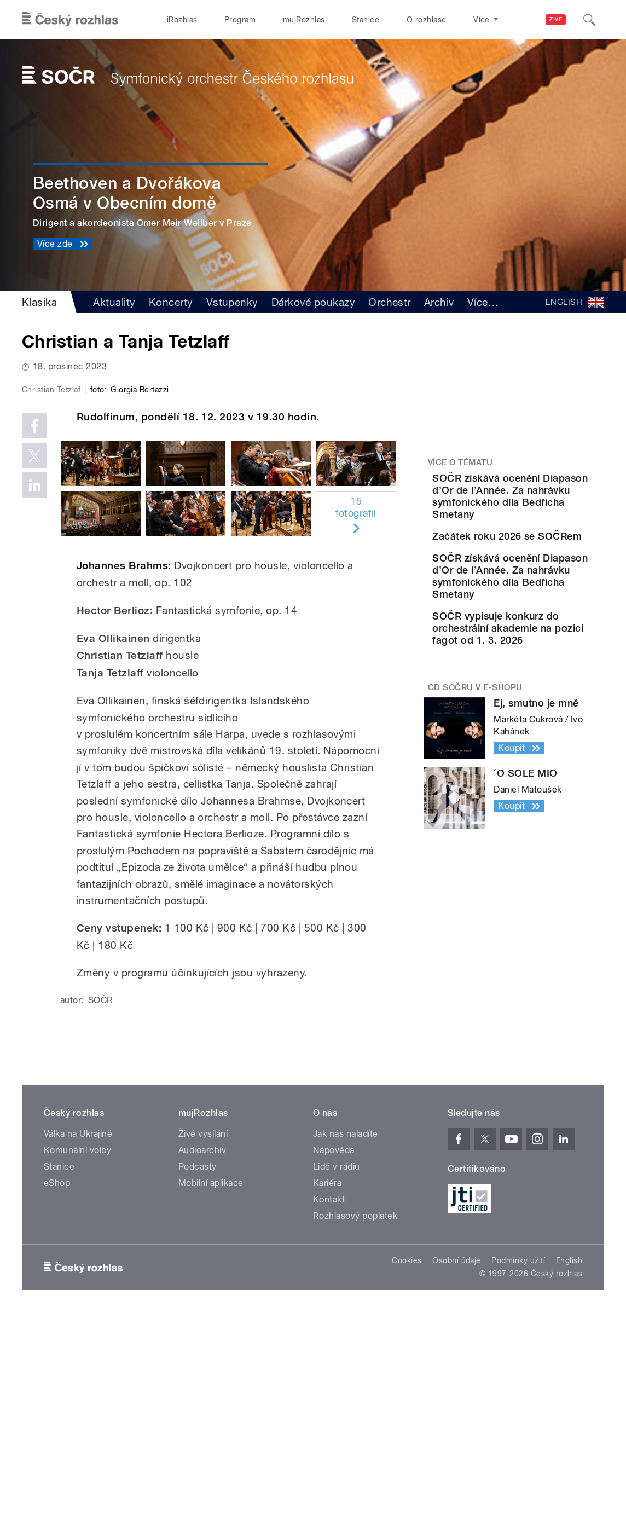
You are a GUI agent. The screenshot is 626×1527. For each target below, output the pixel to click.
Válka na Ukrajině (78, 1344)
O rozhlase (427, 19)
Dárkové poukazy (313, 302)
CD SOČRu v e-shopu (475, 763)
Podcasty (197, 1377)
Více (483, 302)
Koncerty (171, 302)
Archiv (439, 302)
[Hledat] (589, 19)
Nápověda (334, 1360)
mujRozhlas (304, 19)
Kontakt (329, 1409)
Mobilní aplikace (211, 1393)
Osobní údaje (456, 1470)
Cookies (406, 1470)
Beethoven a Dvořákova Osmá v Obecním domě (127, 192)
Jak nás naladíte (345, 1344)
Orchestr (389, 302)
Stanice (365, 19)
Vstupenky (232, 302)
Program (240, 19)
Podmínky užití (518, 1470)
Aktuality (114, 302)
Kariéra (327, 1393)
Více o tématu (460, 462)
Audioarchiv (202, 1360)
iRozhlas (182, 19)
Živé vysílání (203, 1344)
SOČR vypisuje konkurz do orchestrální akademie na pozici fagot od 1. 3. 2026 (549, 692)
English (569, 1470)
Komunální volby (77, 1360)
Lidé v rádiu (336, 1377)
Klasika (39, 302)
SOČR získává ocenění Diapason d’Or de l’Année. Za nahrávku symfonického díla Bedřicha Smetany (547, 502)
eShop (57, 1393)
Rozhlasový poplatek (355, 1426)
